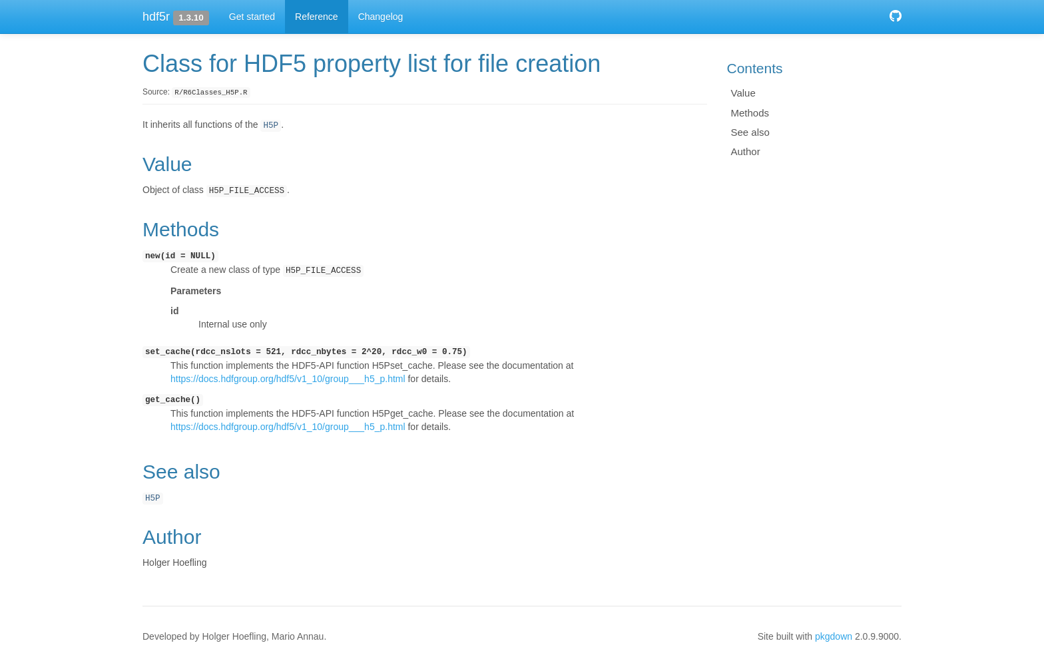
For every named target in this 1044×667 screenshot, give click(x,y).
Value (743, 93)
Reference (316, 16)
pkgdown (833, 636)
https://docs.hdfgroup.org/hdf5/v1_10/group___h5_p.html (287, 378)
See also (750, 132)
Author (745, 151)
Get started (252, 16)
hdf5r (156, 16)
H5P (270, 125)
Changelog (380, 16)
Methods (750, 112)
